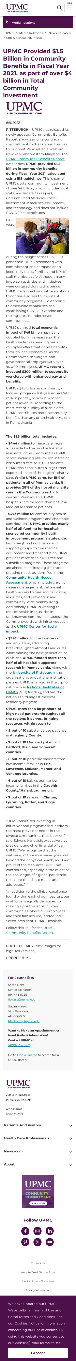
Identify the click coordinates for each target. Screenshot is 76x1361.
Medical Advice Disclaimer (38, 1281)
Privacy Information (38, 1290)
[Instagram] (37, 1232)
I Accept (38, 1353)
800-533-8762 (14, 1114)
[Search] (59, 8)
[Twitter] (37, 1242)
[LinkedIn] (50, 1232)
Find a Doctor (27, 1055)
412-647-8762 (14, 1109)
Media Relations (23, 22)
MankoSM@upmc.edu (24, 1021)
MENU (69, 3)
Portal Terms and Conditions (31, 1317)
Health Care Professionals (26, 1138)
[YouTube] (50, 1243)
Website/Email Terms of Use (38, 1272)
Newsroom (13, 1151)
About (9, 1164)
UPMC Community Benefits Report (35, 159)
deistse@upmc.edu (21, 999)
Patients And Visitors (22, 1125)
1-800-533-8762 (19, 1045)
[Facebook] (25, 1232)
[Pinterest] (25, 1243)
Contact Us (38, 1263)
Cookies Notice (27, 1323)
